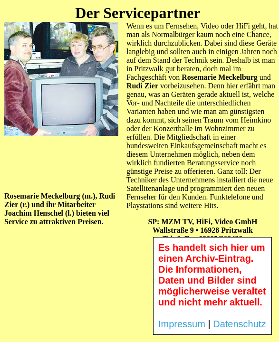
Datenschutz (239, 324)
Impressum (181, 324)
